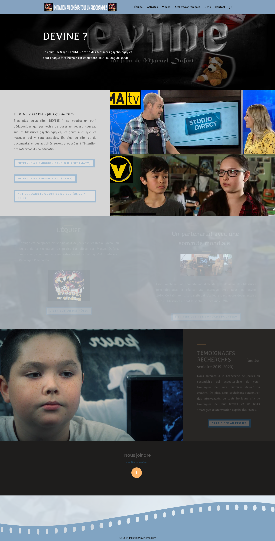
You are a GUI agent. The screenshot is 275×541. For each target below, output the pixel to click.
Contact (220, 7)
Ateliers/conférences (187, 7)
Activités (152, 7)
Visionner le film (61, 70)
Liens (207, 7)
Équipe (138, 7)
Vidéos (166, 7)
